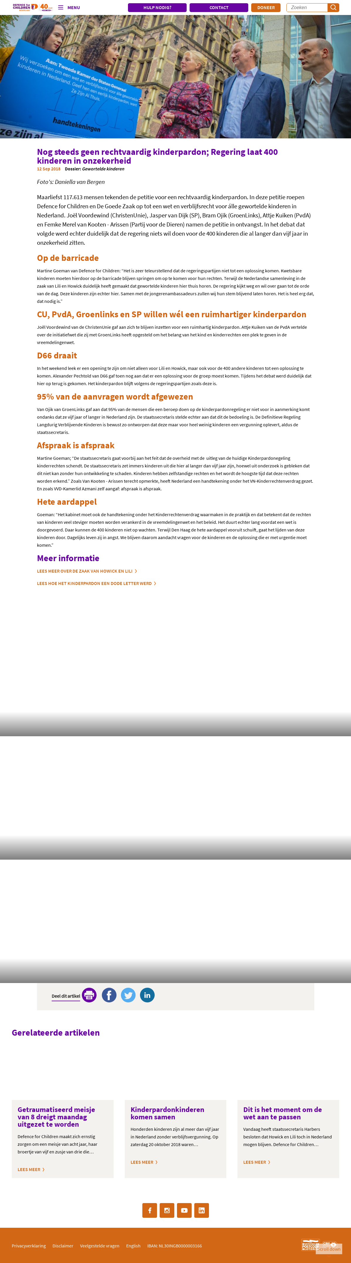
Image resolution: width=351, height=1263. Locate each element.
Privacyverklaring (29, 1246)
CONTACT (219, 7)
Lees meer (29, 1169)
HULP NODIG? (157, 7)
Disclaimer (63, 1246)
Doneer (266, 7)
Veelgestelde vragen (99, 1246)
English (133, 1246)
